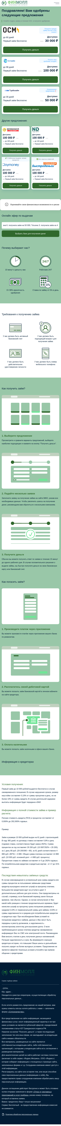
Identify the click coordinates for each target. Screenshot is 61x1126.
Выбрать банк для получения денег (30, 234)
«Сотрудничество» (16, 1012)
